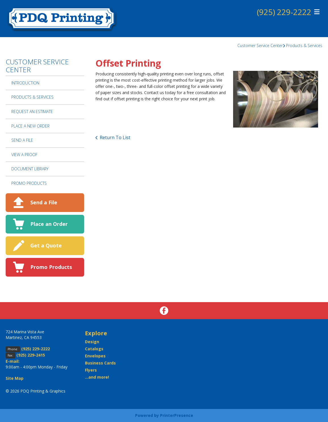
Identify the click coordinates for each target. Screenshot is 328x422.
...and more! (97, 377)
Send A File (22, 140)
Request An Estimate (32, 111)
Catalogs (94, 348)
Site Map (15, 378)
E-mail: (13, 361)
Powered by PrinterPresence (164, 415)
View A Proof (24, 154)
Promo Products (29, 183)
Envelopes (95, 356)
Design (92, 341)
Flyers (91, 370)
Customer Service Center (260, 45)
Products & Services (304, 45)
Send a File (43, 202)
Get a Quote (46, 245)
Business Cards (100, 363)
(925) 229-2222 (284, 12)
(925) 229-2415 (30, 355)
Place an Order (49, 223)
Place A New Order (30, 126)
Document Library (29, 168)
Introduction (25, 83)
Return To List (115, 137)
